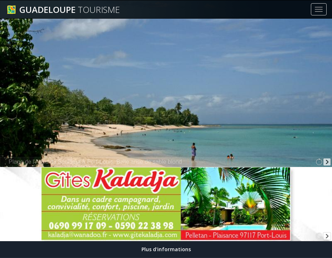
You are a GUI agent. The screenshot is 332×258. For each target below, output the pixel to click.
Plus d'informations (166, 249)
